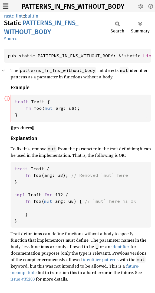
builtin (31, 16)
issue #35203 (23, 279)
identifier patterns (100, 259)
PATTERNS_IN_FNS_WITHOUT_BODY (73, 6)
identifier (120, 246)
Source (11, 38)
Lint (148, 55)
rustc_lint (13, 16)
